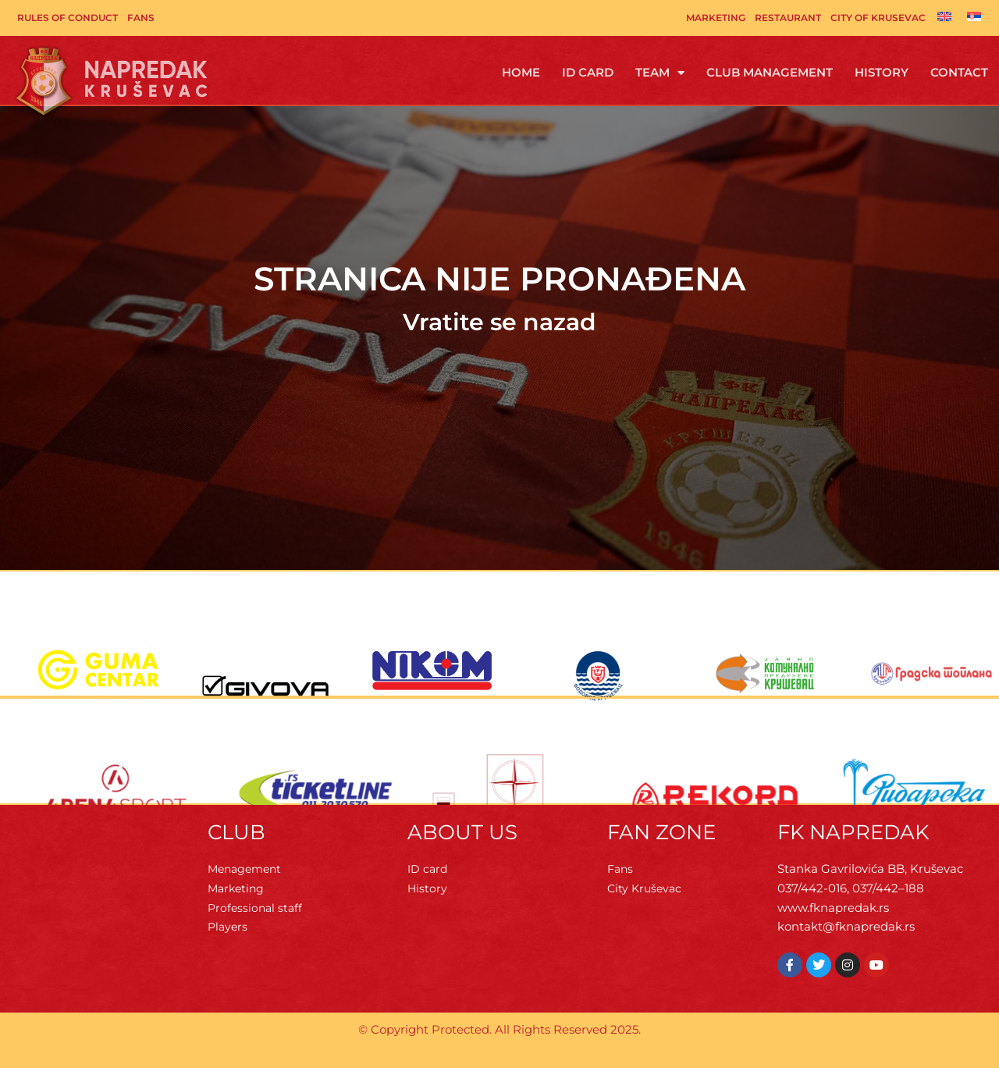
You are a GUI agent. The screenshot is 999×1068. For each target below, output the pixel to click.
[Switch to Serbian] (974, 16)
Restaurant (788, 17)
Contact (959, 72)
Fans (141, 17)
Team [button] (659, 73)
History (881, 72)
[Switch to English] (944, 16)
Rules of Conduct (67, 17)
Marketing (715, 17)
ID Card (587, 72)
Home (521, 72)
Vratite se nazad (499, 322)
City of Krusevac (878, 17)
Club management (769, 72)
